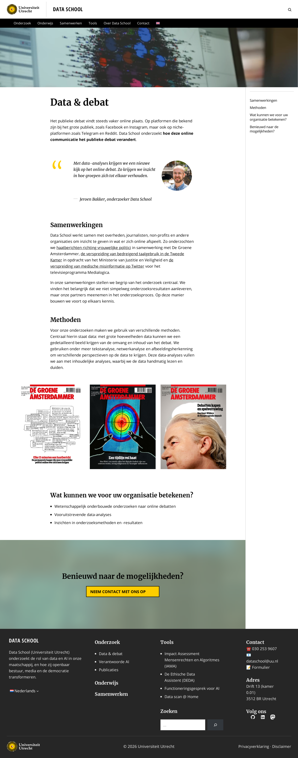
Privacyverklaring (253, 746)
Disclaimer (281, 746)
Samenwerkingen (263, 100)
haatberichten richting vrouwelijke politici (93, 247)
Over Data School (117, 23)
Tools (93, 23)
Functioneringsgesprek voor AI (192, 688)
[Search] (215, 724)
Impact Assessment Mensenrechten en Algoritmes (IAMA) (192, 660)
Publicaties (108, 669)
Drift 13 (253, 686)
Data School (24, 640)
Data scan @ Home (181, 696)
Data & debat (111, 653)
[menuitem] (159, 23)
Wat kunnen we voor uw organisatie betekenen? (269, 117)
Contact (143, 23)
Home (5, 23)
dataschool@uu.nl (262, 661)
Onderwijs (45, 23)
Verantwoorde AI (114, 661)
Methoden (258, 107)
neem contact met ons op (118, 591)
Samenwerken (71, 23)
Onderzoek (22, 23)
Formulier (261, 667)
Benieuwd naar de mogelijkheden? (264, 129)
